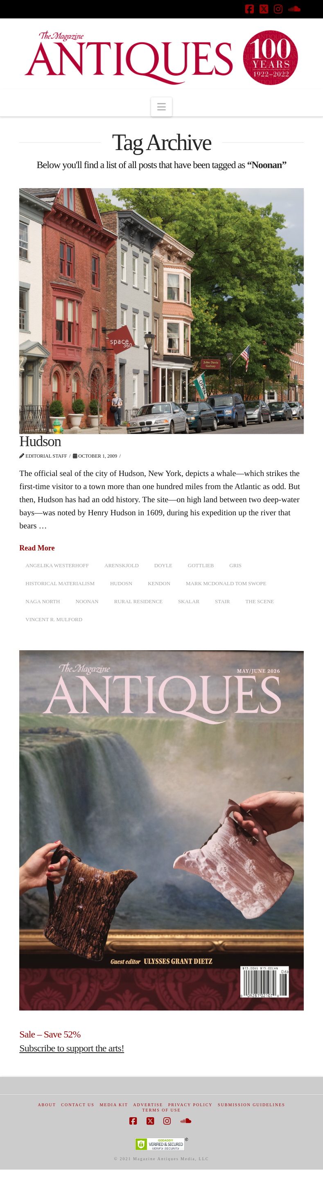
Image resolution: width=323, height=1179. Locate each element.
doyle (163, 565)
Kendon (159, 583)
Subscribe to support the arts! (71, 1048)
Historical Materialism (60, 583)
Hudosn (121, 583)
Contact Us (78, 1105)
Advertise (148, 1105)
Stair (222, 601)
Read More (36, 548)
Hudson (40, 441)
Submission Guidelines (251, 1105)
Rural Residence (138, 601)
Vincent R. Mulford (53, 619)
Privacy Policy (190, 1105)
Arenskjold (121, 565)
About (47, 1105)
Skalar (188, 601)
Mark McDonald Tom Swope (226, 583)
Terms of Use (161, 1110)
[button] (161, 107)
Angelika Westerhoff (57, 565)
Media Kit (113, 1105)
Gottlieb (201, 565)
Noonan (86, 601)
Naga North (42, 601)
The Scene (260, 601)
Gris (235, 565)
